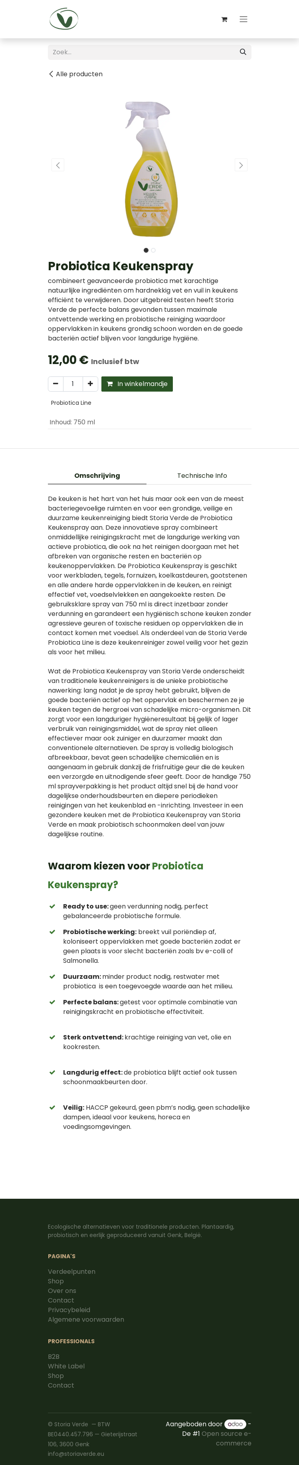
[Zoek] (243, 52)
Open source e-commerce (226, 1438)
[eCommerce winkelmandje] (224, 19)
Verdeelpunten (71, 1271)
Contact (61, 1300)
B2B (53, 1356)
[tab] (97, 476)
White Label (66, 1366)
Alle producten (75, 74)
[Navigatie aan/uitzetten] (243, 19)
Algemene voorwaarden (86, 1319)
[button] (58, 164)
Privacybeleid (69, 1310)
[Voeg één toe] (90, 384)
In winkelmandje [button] (137, 383)
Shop (56, 1281)
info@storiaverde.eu (76, 1454)
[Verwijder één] (55, 384)
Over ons (62, 1290)
